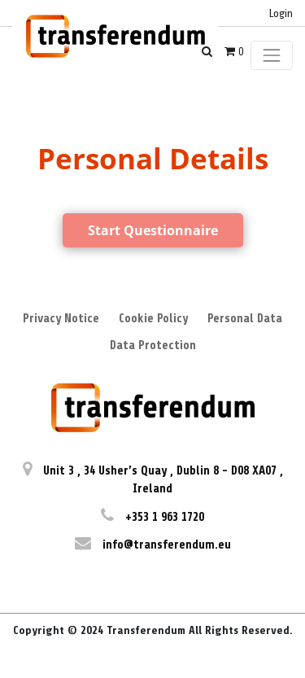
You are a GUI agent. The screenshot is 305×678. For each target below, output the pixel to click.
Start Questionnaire (153, 230)
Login (281, 13)
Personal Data (244, 319)
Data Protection (153, 345)
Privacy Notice (61, 319)
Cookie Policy (153, 319)
